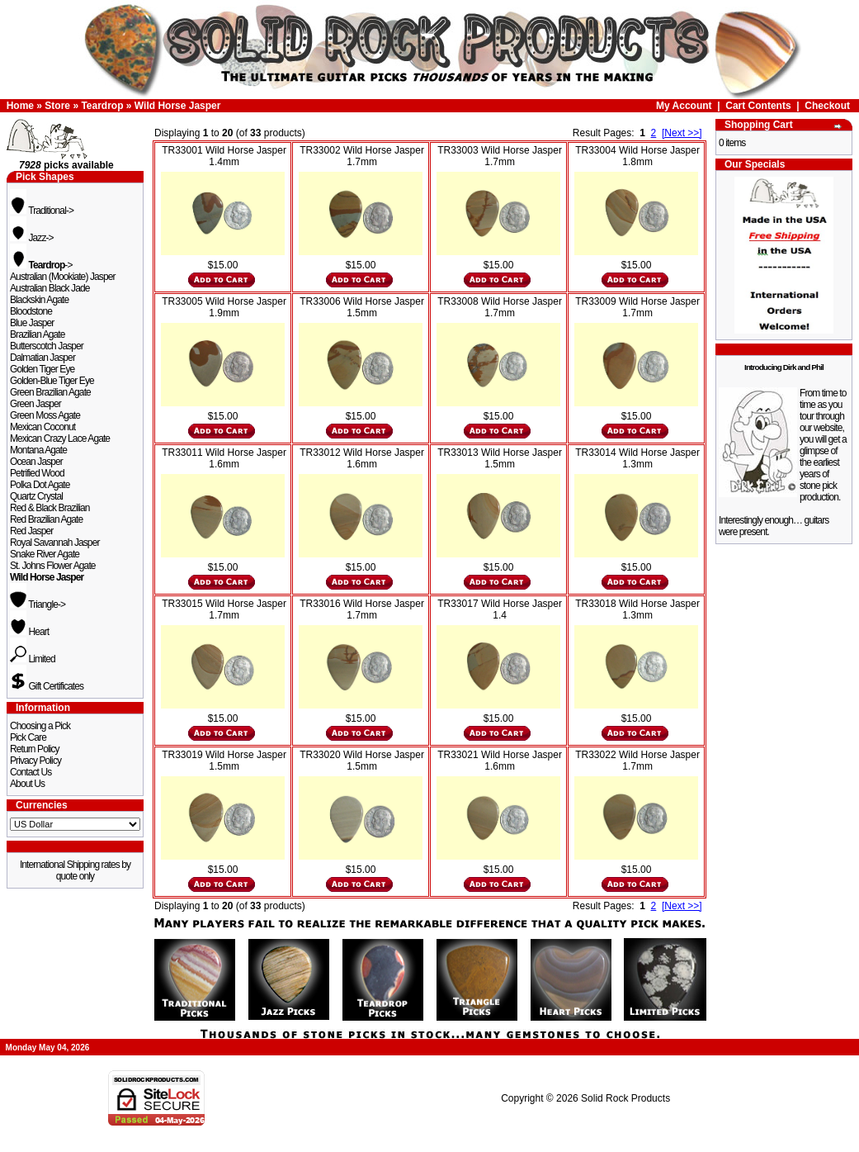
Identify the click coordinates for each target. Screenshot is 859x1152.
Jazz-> (32, 238)
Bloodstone (31, 311)
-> (41, 265)
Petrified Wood (37, 473)
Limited (32, 659)
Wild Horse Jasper (178, 105)
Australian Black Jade (50, 288)
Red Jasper (31, 531)
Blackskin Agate (39, 300)
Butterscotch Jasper (46, 346)
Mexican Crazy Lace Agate (60, 438)
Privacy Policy (35, 760)
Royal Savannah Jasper (55, 542)
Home (20, 105)
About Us (27, 783)
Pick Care (28, 737)
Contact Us (30, 772)
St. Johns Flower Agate (53, 565)
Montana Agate (38, 450)
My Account (684, 105)
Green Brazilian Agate (50, 392)
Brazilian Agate (37, 334)
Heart (29, 632)
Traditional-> (41, 210)
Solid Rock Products (625, 1098)
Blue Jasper (32, 323)
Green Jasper (35, 404)
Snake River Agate (44, 554)
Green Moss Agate (45, 415)
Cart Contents (758, 105)
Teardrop (102, 105)
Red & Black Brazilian (49, 508)
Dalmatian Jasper (42, 357)
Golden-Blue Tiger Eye (52, 380)
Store (57, 105)
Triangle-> (37, 604)
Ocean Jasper (36, 461)
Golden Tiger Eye (42, 369)
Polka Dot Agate (40, 485)
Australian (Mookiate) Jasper (63, 276)
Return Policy (34, 749)
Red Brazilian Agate (46, 519)
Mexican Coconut (42, 427)
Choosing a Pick (40, 726)
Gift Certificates (46, 686)
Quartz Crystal (36, 496)
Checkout (827, 105)
